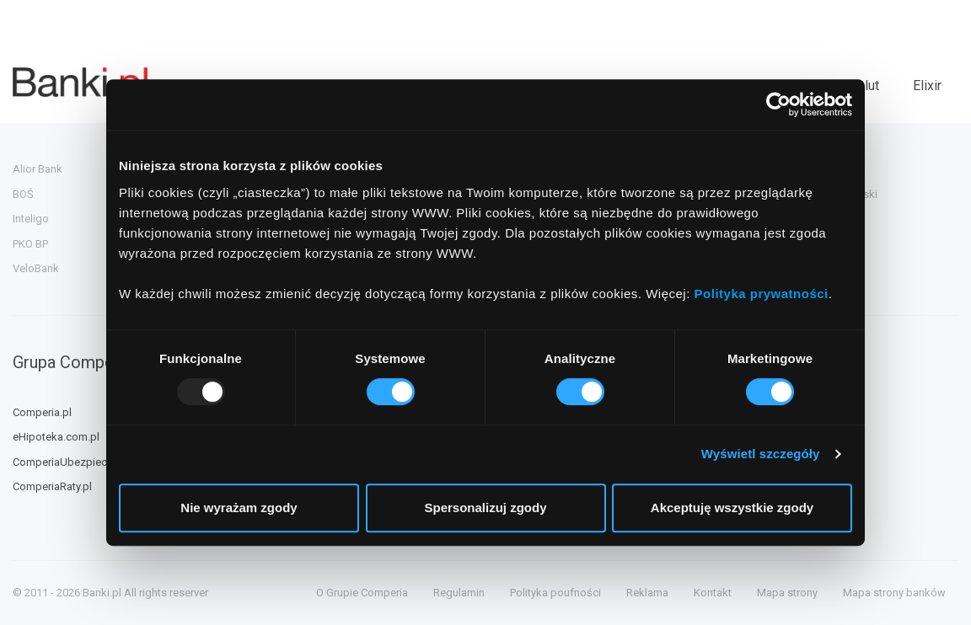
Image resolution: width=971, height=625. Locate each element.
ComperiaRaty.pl (52, 486)
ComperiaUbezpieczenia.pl (79, 462)
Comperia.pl (42, 412)
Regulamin (459, 592)
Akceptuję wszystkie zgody (732, 507)
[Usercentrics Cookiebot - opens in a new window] (778, 104)
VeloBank (36, 268)
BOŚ (23, 194)
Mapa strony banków (894, 592)
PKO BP (30, 244)
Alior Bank (37, 169)
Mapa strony (787, 592)
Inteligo (31, 218)
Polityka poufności (555, 592)
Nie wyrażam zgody (238, 507)
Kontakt (713, 592)
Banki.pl (102, 592)
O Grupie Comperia (362, 592)
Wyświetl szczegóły (760, 453)
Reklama (647, 592)
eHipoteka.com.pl (56, 436)
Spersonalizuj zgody (485, 507)
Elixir (927, 85)
